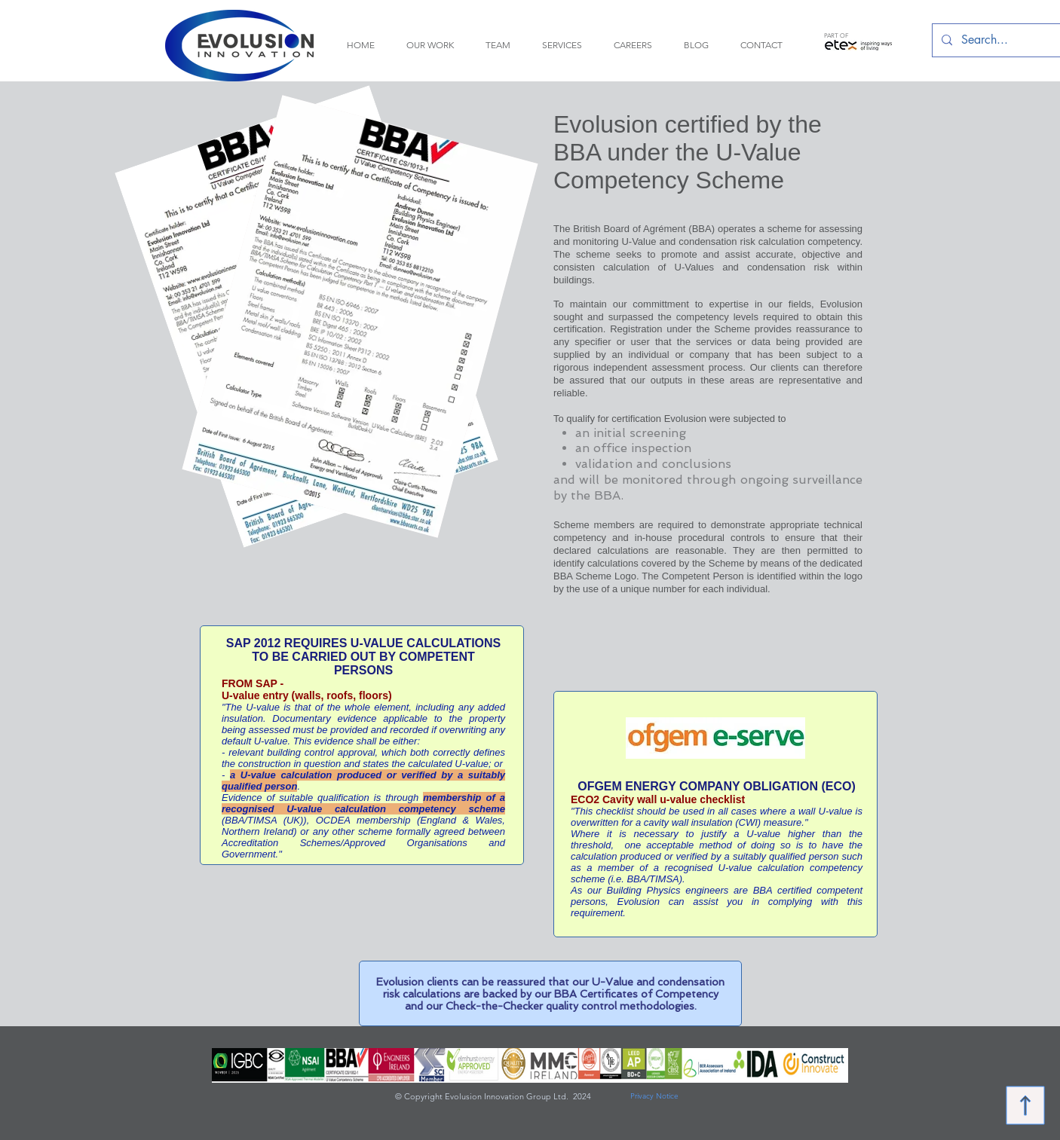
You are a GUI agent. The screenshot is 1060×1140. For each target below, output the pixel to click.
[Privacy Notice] (654, 1096)
